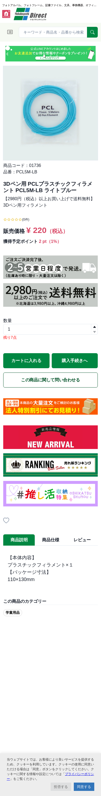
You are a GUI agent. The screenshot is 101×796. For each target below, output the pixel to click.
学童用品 (13, 613)
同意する (84, 787)
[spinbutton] (50, 329)
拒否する (61, 787)
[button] (44, 56)
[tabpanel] (50, 568)
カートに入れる (26, 360)
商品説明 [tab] (19, 540)
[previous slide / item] (7, 54)
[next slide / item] (94, 54)
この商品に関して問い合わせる (50, 380)
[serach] (92, 32)
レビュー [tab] (82, 540)
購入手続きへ (75, 360)
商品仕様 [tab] (50, 540)
